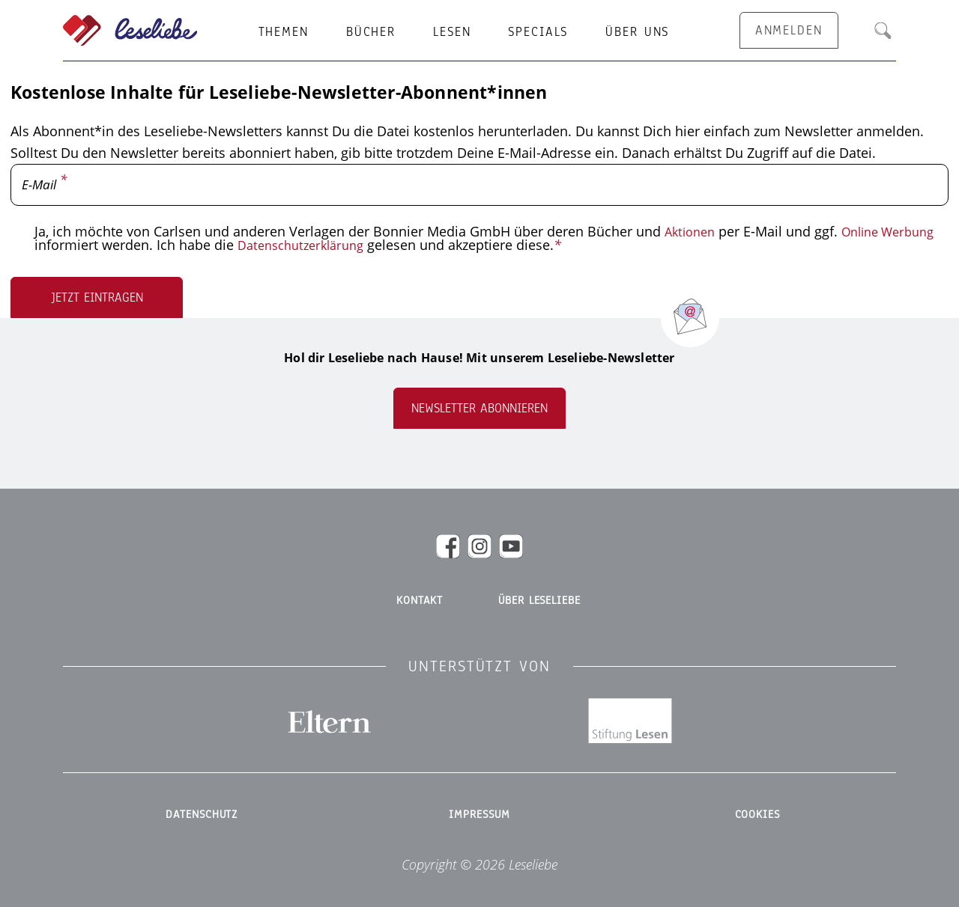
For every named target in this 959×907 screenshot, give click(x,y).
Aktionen (692, 231)
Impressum (480, 801)
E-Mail (40, 185)
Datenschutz (202, 801)
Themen (283, 32)
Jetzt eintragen (97, 296)
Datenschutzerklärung (413, 244)
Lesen (452, 32)
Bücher (371, 32)
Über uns (637, 32)
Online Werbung (86, 244)
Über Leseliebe (539, 599)
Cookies (757, 801)
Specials (538, 32)
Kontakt (419, 599)
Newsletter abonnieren (479, 407)
